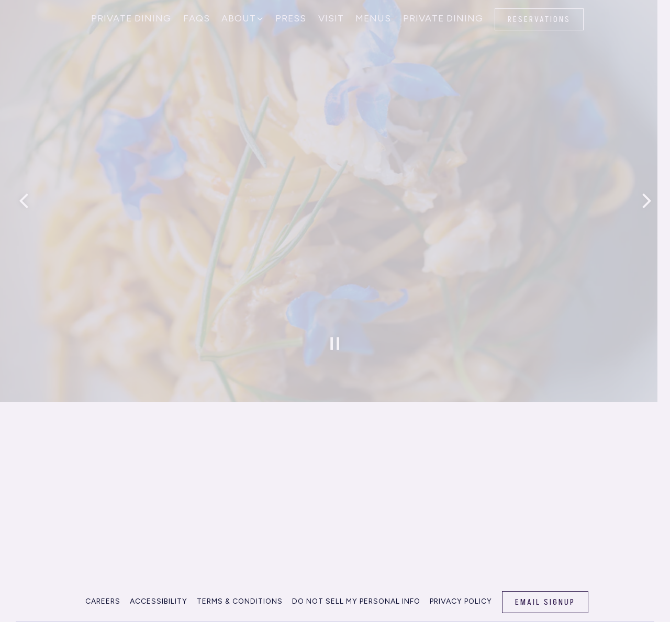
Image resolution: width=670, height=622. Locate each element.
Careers (102, 596)
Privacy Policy (461, 596)
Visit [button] (331, 18)
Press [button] (290, 18)
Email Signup (545, 597)
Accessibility (158, 596)
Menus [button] (373, 18)
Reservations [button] (539, 19)
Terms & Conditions (240, 596)
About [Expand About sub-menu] (242, 17)
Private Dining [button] (131, 18)
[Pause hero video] (335, 339)
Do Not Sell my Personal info (356, 596)
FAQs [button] (196, 18)
